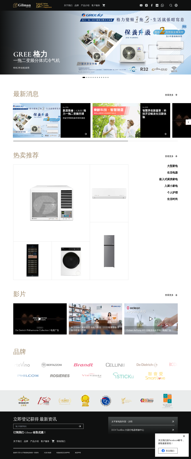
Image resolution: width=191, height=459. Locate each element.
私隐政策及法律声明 (63, 453)
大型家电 (172, 166)
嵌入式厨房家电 (168, 179)
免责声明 (78, 453)
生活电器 (172, 172)
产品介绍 (85, 5)
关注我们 (168, 450)
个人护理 (172, 192)
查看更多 (171, 94)
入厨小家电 (171, 186)
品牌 (77, 5)
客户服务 (96, 5)
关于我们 (68, 5)
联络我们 (61, 441)
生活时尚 (172, 199)
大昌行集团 (47, 453)
